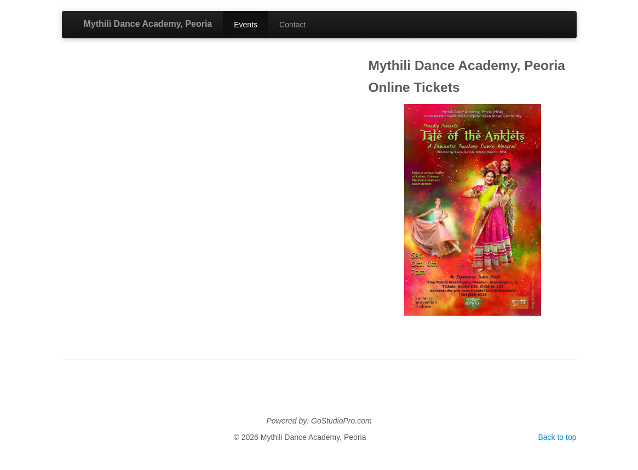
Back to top (557, 437)
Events (245, 24)
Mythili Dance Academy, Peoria (148, 23)
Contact (292, 24)
